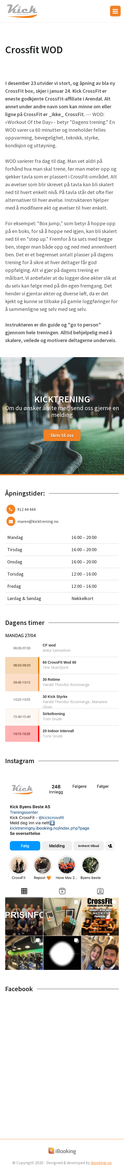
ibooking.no (101, 1162)
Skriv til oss (62, 435)
